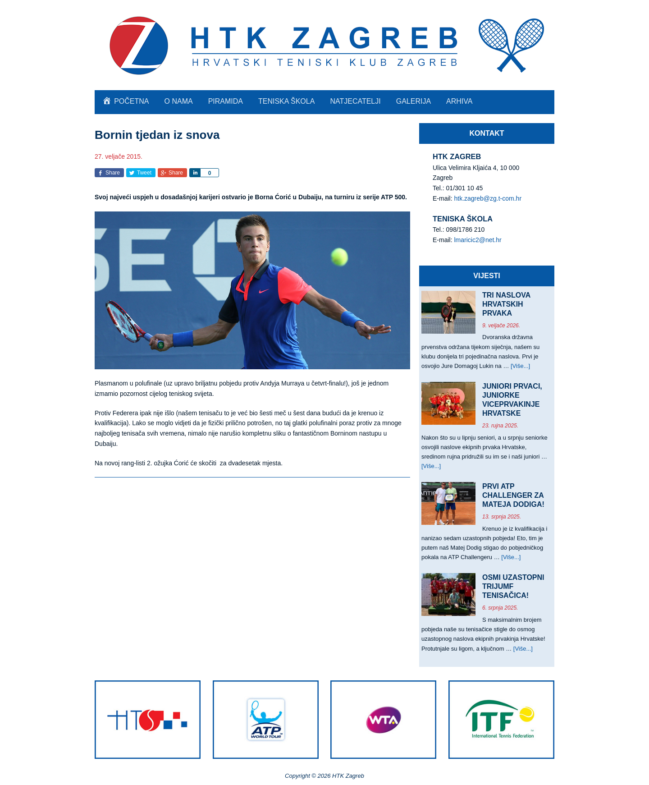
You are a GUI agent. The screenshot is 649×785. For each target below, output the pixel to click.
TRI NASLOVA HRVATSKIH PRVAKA (506, 304)
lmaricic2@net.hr (477, 239)
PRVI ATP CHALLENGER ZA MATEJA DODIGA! (513, 495)
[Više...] (520, 366)
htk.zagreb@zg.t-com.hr (487, 198)
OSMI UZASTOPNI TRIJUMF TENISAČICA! (513, 586)
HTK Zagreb (324, 45)
